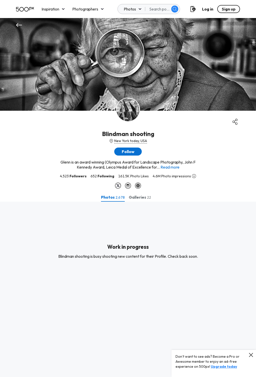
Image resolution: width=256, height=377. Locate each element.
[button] (128, 152)
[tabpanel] (128, 289)
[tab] (113, 197)
